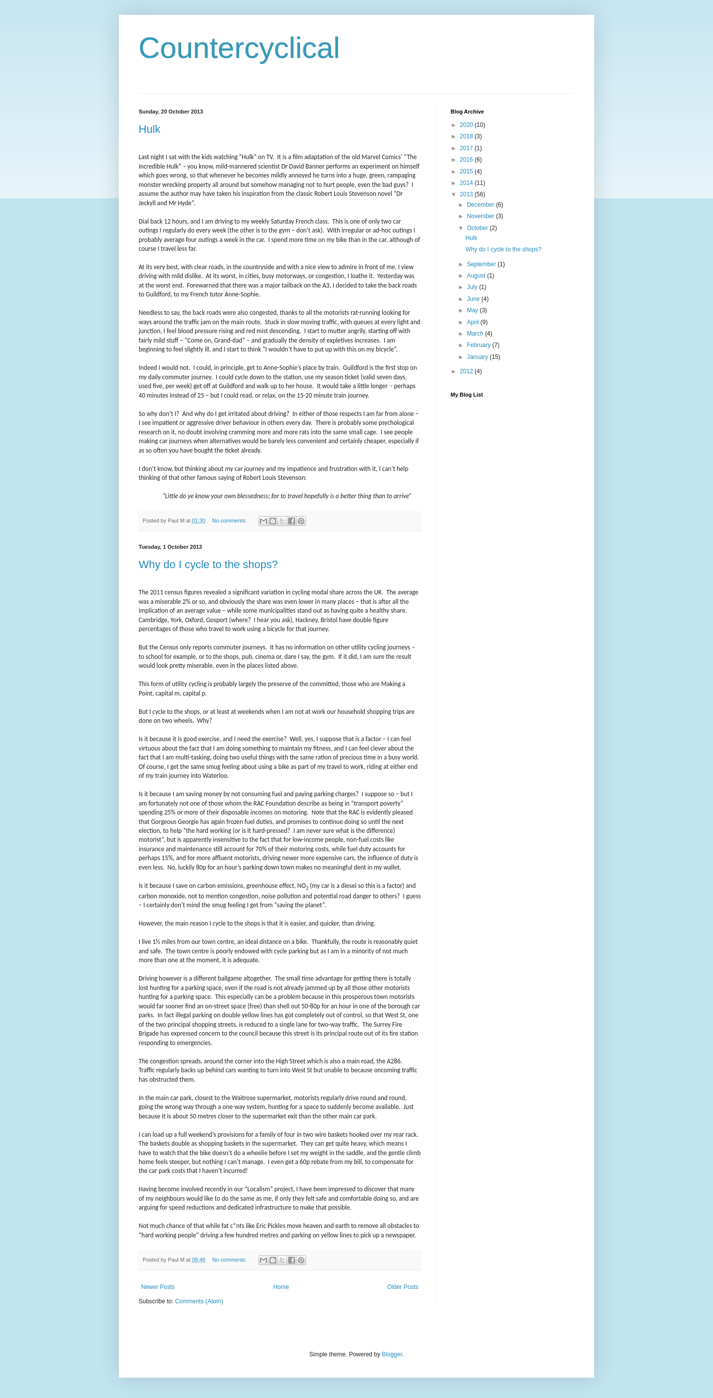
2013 (467, 194)
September (482, 264)
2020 (467, 124)
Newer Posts (158, 1286)
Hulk (149, 129)
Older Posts (402, 1286)
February (479, 345)
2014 (467, 182)
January (478, 356)
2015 (467, 171)
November (481, 216)
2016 (467, 159)
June (474, 298)
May (473, 310)
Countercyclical (239, 47)
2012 (467, 371)
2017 (467, 148)
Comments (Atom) (199, 1301)
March (476, 333)
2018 (467, 136)
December (481, 204)
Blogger (392, 1354)
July (473, 287)
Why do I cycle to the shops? (208, 564)
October (478, 228)
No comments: (230, 521)
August (477, 275)
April (473, 322)
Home (281, 1286)
